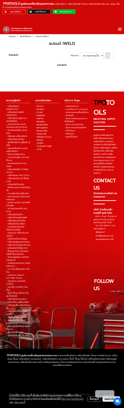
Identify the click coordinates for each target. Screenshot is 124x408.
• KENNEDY (40, 115)
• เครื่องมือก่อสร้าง (14, 214)
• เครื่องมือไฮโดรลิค (15, 184)
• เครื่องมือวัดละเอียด (15, 223)
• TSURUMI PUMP (43, 146)
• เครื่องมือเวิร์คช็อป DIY (17, 248)
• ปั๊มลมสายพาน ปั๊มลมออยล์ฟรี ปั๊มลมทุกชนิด (17, 252)
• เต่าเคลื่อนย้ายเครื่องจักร (17, 193)
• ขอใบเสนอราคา (71, 106)
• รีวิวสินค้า (69, 115)
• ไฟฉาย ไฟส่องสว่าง (15, 154)
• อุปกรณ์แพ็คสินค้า (14, 332)
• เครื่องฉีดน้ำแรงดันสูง (16, 238)
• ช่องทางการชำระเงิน (73, 124)
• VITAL (38, 149)
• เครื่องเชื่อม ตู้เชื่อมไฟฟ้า (17, 302)
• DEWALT (40, 109)
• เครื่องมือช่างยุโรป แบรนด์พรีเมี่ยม (16, 120)
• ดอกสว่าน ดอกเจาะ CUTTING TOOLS (15, 276)
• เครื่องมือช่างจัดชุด (15, 139)
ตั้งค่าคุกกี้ (94, 398)
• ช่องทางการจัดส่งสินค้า (75, 127)
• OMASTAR (40, 133)
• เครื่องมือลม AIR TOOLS (18, 175)
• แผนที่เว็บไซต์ (70, 136)
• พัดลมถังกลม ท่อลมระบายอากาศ (15, 322)
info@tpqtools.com (105, 235)
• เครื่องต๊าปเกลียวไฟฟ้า (16, 217)
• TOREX (39, 143)
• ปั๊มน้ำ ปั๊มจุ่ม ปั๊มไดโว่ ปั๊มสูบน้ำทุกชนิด (17, 294)
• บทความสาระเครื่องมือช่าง (76, 112)
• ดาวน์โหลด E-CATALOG (76, 109)
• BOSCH (39, 106)
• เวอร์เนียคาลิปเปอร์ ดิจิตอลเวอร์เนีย (15, 228)
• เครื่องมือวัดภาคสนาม (16, 299)
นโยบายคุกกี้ (19, 402)
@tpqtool (100, 232)
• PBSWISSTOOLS (43, 137)
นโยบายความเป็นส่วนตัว (72, 398)
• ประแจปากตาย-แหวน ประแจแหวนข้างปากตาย (16, 126)
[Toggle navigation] (119, 29)
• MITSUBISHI (41, 127)
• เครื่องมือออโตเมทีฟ (15, 220)
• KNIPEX (39, 118)
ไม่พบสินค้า (13, 55)
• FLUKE (39, 112)
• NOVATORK (41, 130)
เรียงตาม (76, 55)
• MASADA (40, 121)
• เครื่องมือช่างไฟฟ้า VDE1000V (15, 114)
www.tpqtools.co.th (105, 239)
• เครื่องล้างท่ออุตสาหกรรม (18, 245)
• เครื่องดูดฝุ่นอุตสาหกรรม (18, 241)
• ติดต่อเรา (69, 133)
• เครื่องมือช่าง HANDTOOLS (12, 108)
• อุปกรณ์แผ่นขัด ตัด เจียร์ (17, 335)
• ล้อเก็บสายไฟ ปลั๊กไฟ (16, 317)
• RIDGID (39, 140)
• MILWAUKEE (41, 124)
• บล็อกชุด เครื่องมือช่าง (17, 136)
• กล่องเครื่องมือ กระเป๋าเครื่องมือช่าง (17, 150)
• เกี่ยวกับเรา (69, 130)
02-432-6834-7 (103, 225)
